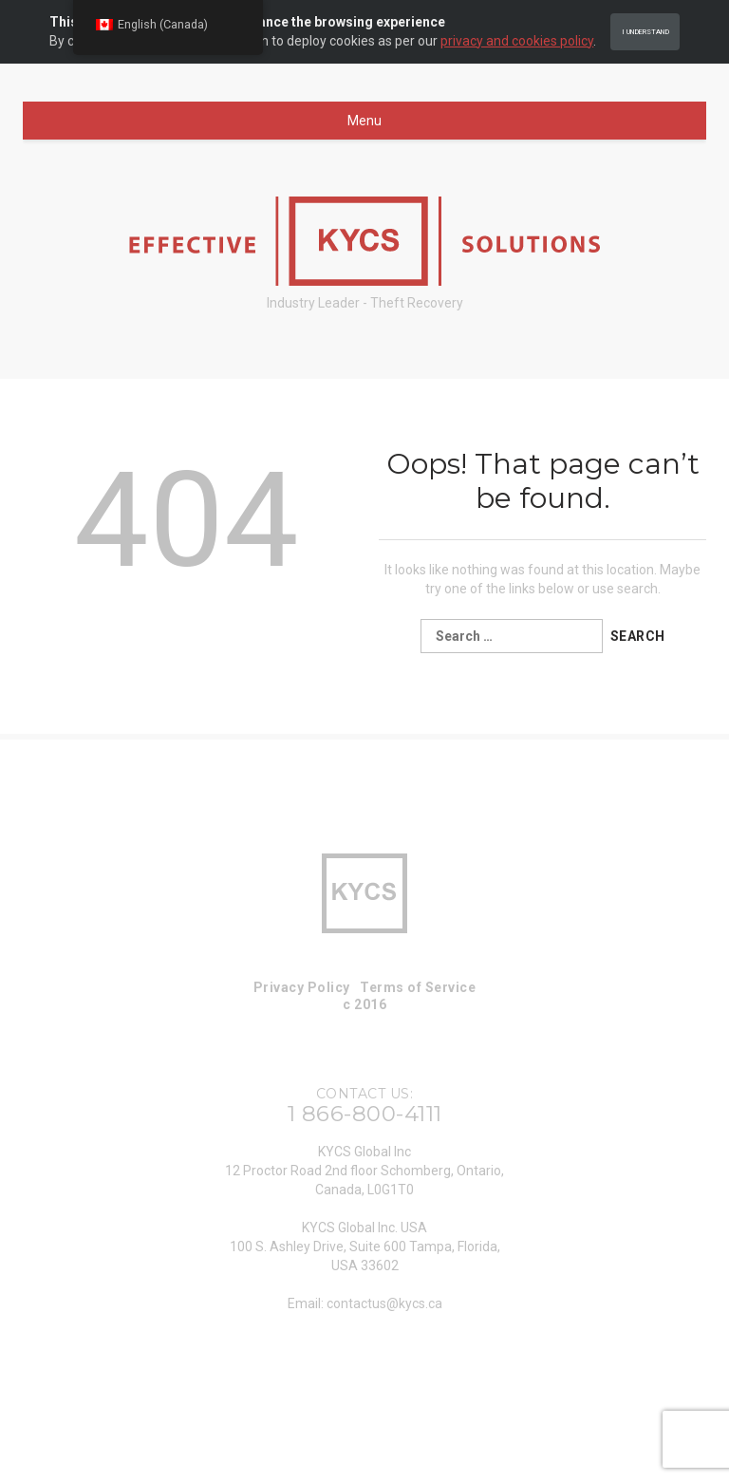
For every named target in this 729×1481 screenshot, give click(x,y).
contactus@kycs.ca (384, 1303)
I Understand (645, 32)
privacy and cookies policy (516, 40)
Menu (364, 120)
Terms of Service (418, 987)
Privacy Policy (301, 987)
